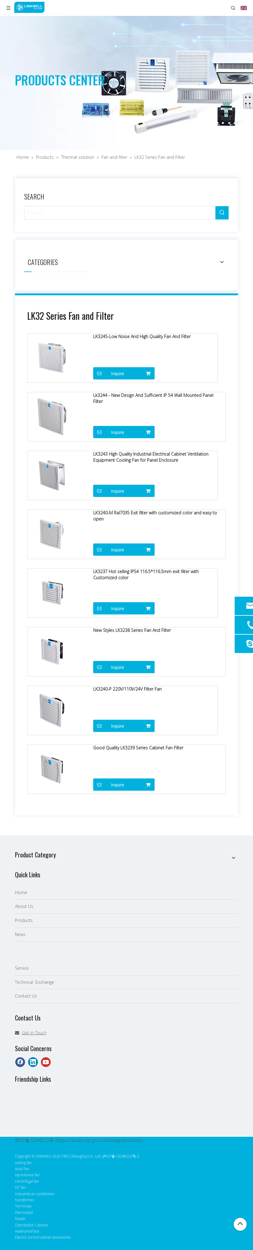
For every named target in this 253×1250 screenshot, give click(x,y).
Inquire (108, 373)
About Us (24, 906)
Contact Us (26, 996)
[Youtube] (46, 1062)
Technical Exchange (34, 982)
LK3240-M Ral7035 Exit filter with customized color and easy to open (155, 516)
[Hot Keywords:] (222, 212)
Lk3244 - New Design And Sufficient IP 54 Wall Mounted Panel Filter (153, 398)
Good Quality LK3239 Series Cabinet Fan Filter (138, 748)
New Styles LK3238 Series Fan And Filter (132, 630)
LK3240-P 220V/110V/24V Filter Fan (127, 689)
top (240, 1224)
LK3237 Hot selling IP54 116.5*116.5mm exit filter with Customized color (146, 574)
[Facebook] (20, 1062)
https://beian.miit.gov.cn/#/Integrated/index (99, 1140)
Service (22, 968)
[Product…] (119, 212)
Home (21, 892)
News (20, 934)
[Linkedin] (33, 1062)
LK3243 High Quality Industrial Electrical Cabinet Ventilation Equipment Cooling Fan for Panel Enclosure (150, 457)
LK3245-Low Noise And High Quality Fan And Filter (142, 336)
